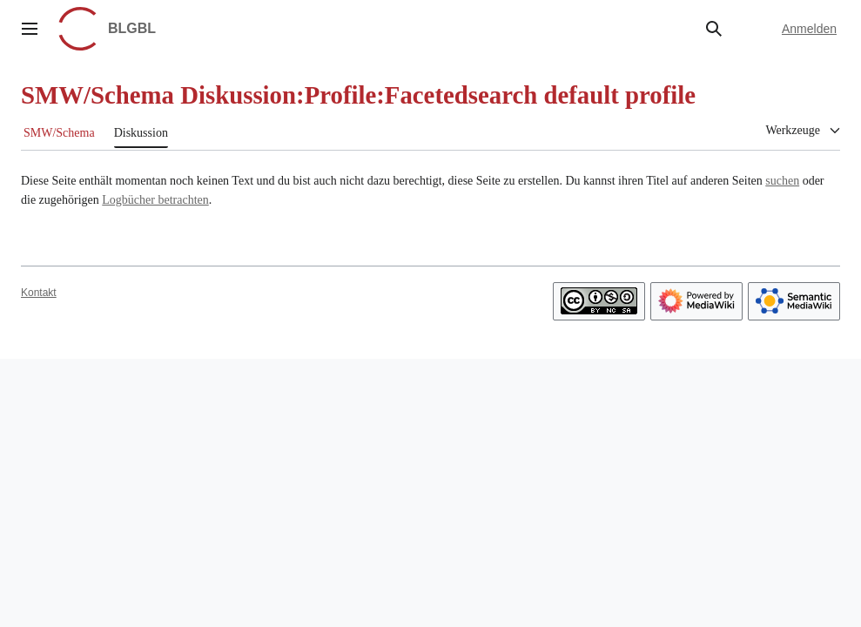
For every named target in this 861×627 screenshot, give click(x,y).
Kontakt (39, 293)
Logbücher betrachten (155, 199)
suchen (782, 180)
